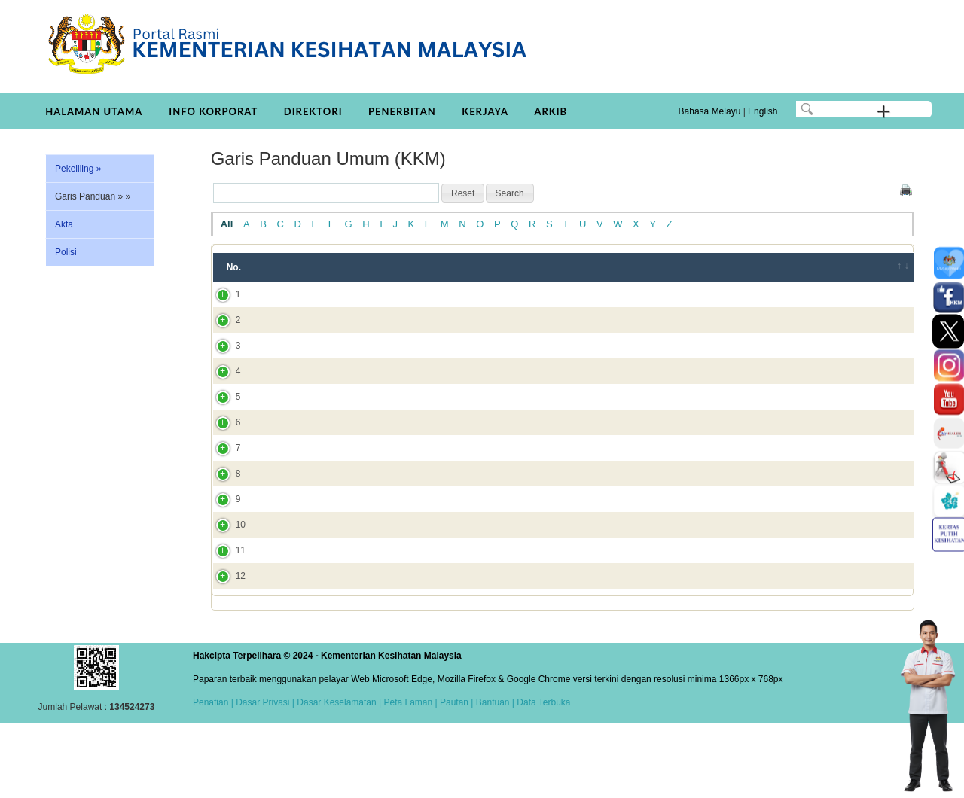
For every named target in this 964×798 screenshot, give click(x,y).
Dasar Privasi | (263, 770)
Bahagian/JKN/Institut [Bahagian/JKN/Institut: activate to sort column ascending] (775, 267)
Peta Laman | (410, 770)
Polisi (66, 252)
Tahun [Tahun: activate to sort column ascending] (679, 267)
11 (225, 611)
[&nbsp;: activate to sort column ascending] (894, 267)
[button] (462, 193)
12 (225, 643)
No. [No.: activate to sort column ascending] (234, 267)
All (227, 224)
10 (225, 572)
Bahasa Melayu (710, 111)
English (762, 111)
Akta (64, 224)
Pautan (454, 770)
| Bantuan (489, 770)
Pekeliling (78, 168)
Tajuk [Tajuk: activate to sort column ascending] (290, 267)
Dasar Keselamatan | (337, 770)
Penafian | (213, 770)
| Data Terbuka (540, 770)
